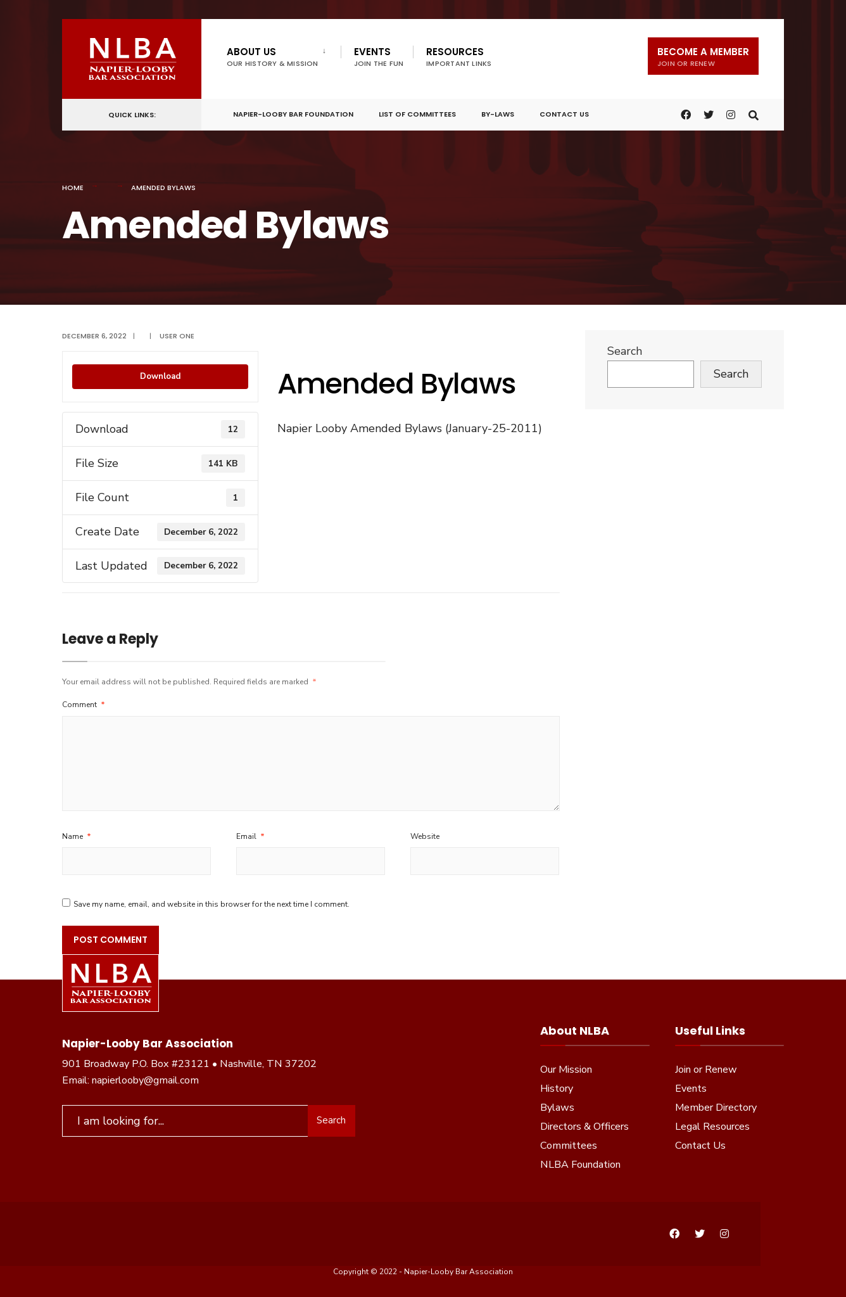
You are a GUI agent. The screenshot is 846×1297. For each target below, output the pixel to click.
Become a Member (703, 56)
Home (73, 187)
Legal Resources (712, 1127)
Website (424, 836)
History (556, 1089)
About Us (273, 56)
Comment (83, 705)
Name (76, 836)
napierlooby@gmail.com (145, 1080)
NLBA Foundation (580, 1165)
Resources (458, 56)
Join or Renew (706, 1070)
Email (250, 836)
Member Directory (716, 1108)
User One (177, 336)
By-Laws (497, 113)
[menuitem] (284, 54)
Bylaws (557, 1108)
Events (379, 56)
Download (160, 376)
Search (624, 351)
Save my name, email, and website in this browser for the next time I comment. (211, 904)
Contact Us (564, 113)
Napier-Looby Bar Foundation (293, 113)
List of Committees (417, 113)
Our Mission (566, 1070)
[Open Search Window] (753, 113)
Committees (568, 1146)
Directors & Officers (584, 1127)
